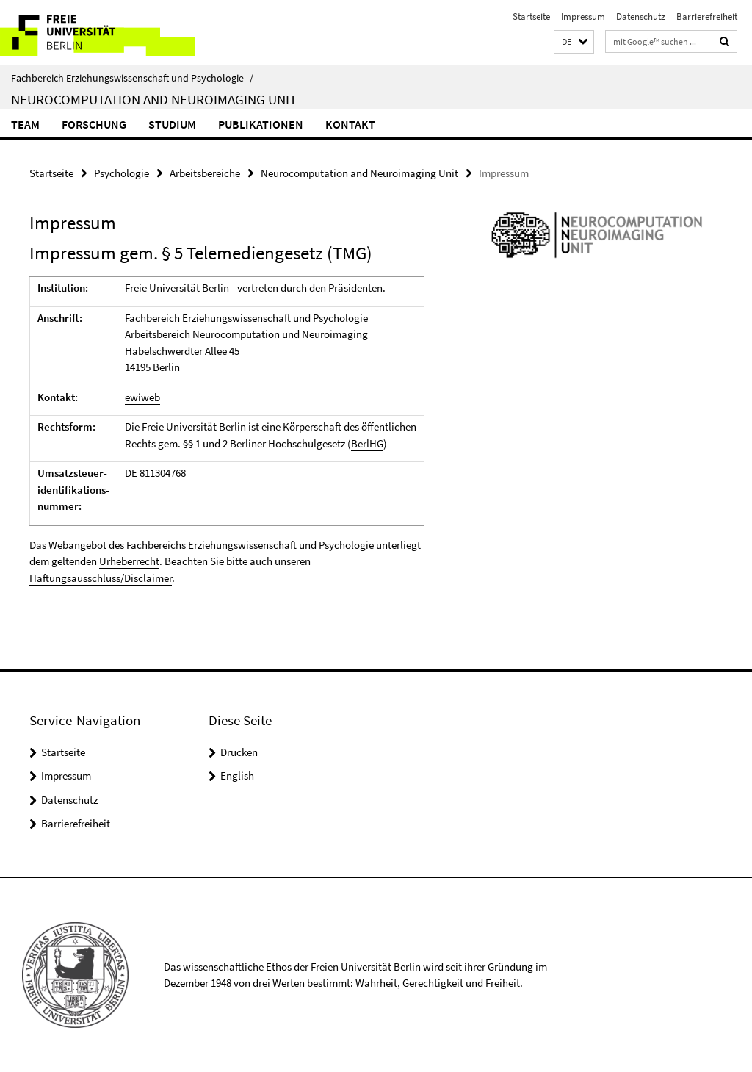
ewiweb (142, 397)
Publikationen (260, 124)
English (237, 776)
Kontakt (350, 124)
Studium (172, 124)
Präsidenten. (357, 288)
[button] (574, 42)
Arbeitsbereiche (205, 173)
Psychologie (121, 173)
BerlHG (367, 443)
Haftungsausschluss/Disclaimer (100, 578)
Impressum (583, 16)
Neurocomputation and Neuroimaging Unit (154, 99)
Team (25, 124)
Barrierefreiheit (706, 16)
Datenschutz (640, 16)
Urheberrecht (129, 561)
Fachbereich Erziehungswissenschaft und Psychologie (132, 78)
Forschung (94, 124)
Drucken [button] (239, 752)
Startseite (531, 16)
